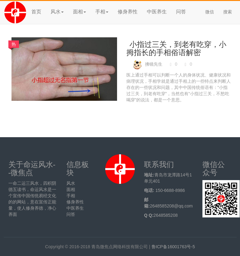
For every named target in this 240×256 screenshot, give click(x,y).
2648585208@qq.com (171, 205)
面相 (70, 189)
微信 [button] (209, 11)
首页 (36, 11)
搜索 (227, 11)
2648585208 (165, 215)
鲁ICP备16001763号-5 (173, 246)
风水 (70, 183)
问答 (181, 11)
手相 (70, 195)
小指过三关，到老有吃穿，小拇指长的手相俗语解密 (176, 48)
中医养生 (157, 11)
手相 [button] (101, 11)
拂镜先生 (153, 64)
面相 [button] (79, 11)
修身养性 (128, 11)
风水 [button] (57, 11)
